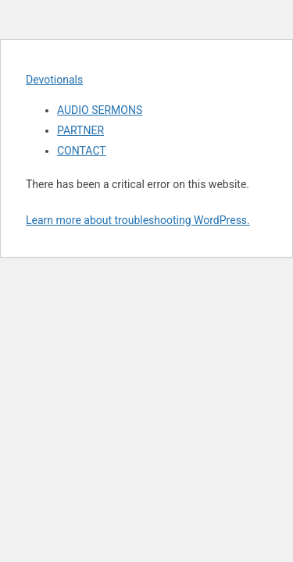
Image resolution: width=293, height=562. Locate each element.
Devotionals (54, 79)
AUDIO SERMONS (99, 110)
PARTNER (80, 130)
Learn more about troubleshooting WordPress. (138, 220)
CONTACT (81, 150)
